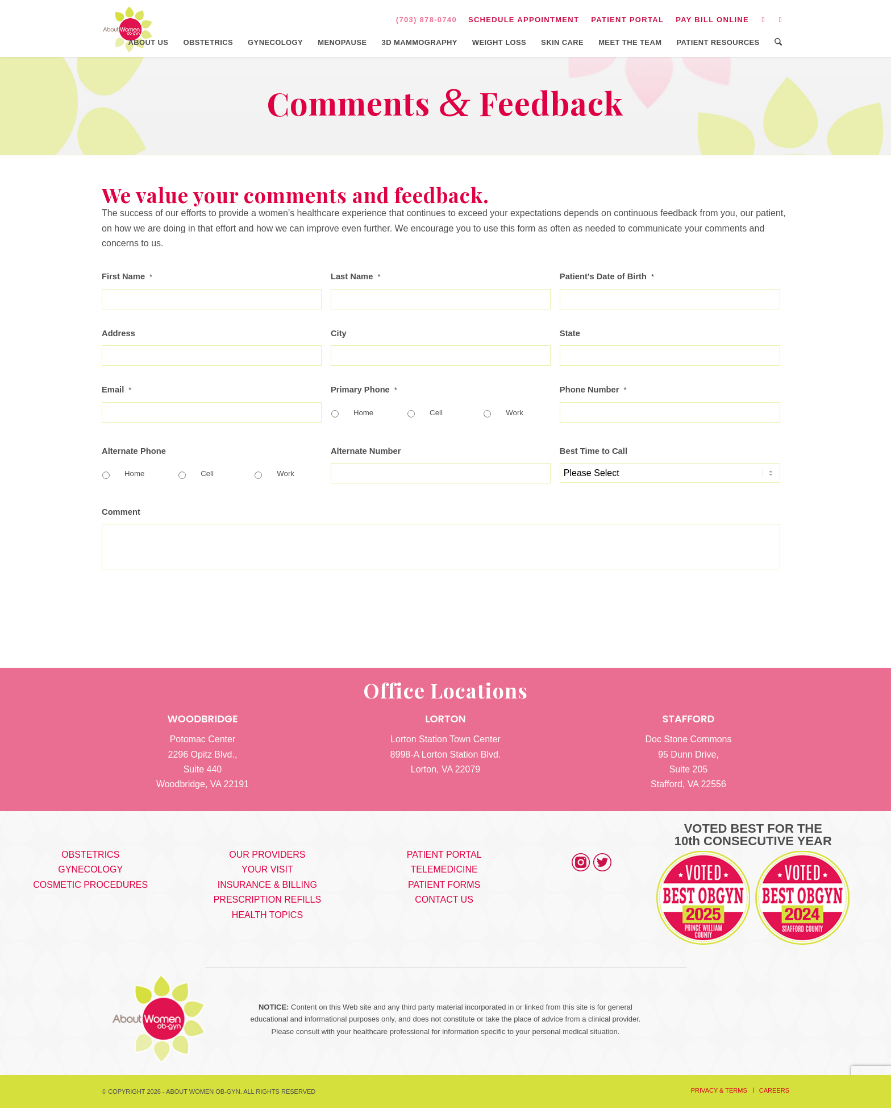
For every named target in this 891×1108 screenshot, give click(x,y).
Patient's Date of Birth (607, 276)
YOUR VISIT (267, 869)
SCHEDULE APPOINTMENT (523, 19)
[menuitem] (524, 20)
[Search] (778, 42)
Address (118, 333)
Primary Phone (364, 389)
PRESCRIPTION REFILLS (267, 899)
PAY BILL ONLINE (712, 19)
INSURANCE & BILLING (267, 885)
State (570, 333)
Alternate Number (366, 451)
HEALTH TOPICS (267, 915)
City (339, 333)
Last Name (356, 276)
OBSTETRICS (90, 854)
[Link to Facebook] (780, 19)
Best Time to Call (593, 451)
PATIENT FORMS (444, 885)
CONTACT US (444, 899)
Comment (121, 511)
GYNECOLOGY (90, 869)
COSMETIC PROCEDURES (90, 885)
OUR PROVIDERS (267, 854)
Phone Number (593, 389)
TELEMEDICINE (443, 869)
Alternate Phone (134, 451)
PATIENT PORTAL (627, 19)
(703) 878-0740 (426, 19)
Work (514, 412)
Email (116, 389)
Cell (436, 412)
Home (363, 412)
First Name (127, 276)
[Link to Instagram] (763, 19)
